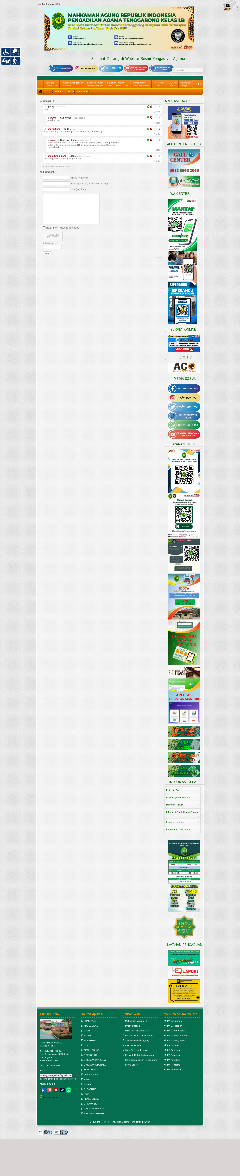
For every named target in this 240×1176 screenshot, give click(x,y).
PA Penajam (173, 1065)
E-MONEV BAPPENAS (95, 1060)
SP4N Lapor (131, 1065)
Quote (157, 111)
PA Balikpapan (174, 1026)
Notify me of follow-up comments (62, 227)
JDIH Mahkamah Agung (137, 1040)
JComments (158, 258)
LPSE (86, 1045)
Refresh (49, 243)
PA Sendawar (174, 1069)
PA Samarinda (174, 1021)
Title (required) (78, 189)
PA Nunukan (173, 1060)
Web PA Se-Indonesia (136, 1050)
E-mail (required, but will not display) (89, 183)
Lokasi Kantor (50, 1097)
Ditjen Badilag (132, 1026)
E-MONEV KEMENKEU (95, 1065)
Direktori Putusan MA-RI (138, 1030)
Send (47, 253)
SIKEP (87, 1030)
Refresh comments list (57, 166)
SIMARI (87, 1035)
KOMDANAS (90, 1021)
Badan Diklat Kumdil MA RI (139, 1035)
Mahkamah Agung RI (136, 1021)
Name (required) (79, 177)
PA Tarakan (173, 1045)
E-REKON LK (90, 1055)
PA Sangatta (174, 1055)
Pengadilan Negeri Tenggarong (141, 1060)
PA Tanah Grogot (176, 1030)
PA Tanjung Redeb (177, 1035)
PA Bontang (173, 1050)
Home (49, 91)
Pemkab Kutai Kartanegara (139, 1055)
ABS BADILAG (91, 1026)
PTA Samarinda (133, 1045)
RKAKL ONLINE (91, 1050)
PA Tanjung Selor (176, 1040)
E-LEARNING (90, 1040)
